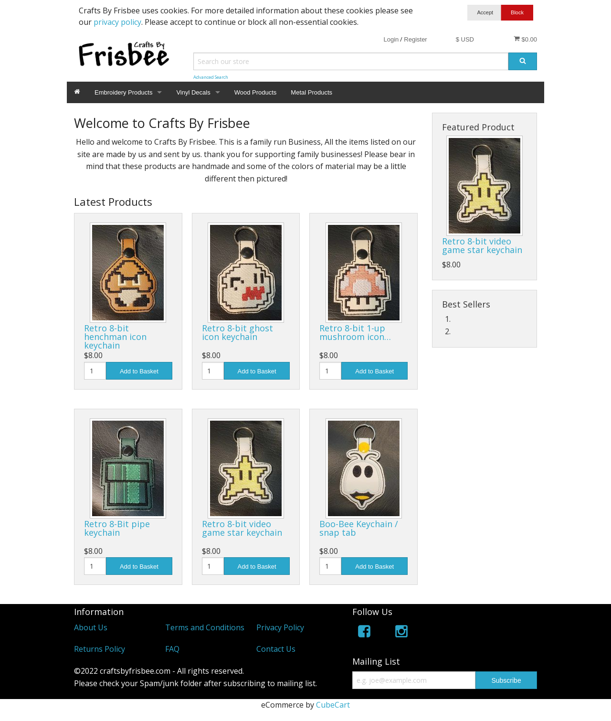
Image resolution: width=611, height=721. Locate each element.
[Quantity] (95, 371)
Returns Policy (99, 649)
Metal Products (311, 92)
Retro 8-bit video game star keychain (242, 528)
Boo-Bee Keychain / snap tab (358, 528)
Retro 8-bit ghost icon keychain (237, 332)
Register (415, 39)
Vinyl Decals (193, 92)
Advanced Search (210, 77)
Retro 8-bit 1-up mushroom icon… (355, 332)
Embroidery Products (123, 92)
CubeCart (333, 705)
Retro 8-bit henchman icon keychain (115, 336)
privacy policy (117, 22)
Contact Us (275, 649)
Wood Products (255, 92)
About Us (90, 627)
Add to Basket (139, 371)
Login (391, 39)
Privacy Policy (280, 627)
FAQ (172, 649)
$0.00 (525, 39)
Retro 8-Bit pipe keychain (117, 528)
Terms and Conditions (204, 627)
